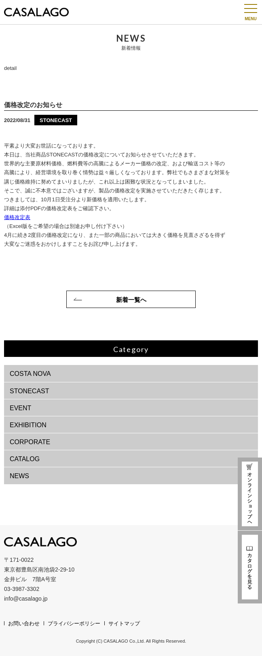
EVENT (20, 408)
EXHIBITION (28, 425)
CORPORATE (30, 442)
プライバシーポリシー (74, 623)
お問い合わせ (24, 623)
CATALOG (25, 459)
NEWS (19, 475)
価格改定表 (17, 217)
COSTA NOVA (30, 373)
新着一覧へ (131, 299)
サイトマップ (124, 623)
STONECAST (29, 391)
